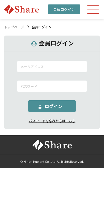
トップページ (14, 26)
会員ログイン (64, 9)
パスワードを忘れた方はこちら (52, 120)
